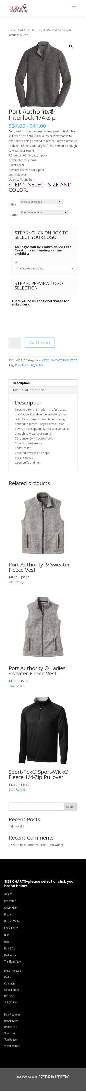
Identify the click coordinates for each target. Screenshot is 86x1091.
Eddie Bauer (11, 928)
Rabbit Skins (11, 1021)
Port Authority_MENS (29, 365)
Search (70, 807)
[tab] (42, 383)
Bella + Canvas (12, 971)
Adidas (8, 894)
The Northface (12, 961)
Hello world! (16, 826)
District (8, 914)
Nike (6, 935)
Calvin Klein (10, 907)
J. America (10, 1002)
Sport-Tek (9, 1033)
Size (13, 204)
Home (12, 30)
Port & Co (9, 948)
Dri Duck (9, 996)
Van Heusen (11, 1039)
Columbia (9, 983)
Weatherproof (12, 1045)
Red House (10, 1027)
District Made (11, 921)
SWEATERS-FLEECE (29, 30)
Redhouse (10, 955)
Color (14, 215)
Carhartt (8, 977)
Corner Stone (12, 989)
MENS (46, 30)
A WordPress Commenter (25, 845)
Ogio (7, 941)
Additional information (29, 390)
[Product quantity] (15, 343)
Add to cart (39, 342)
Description (21, 383)
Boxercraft (10, 901)
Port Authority (12, 1014)
